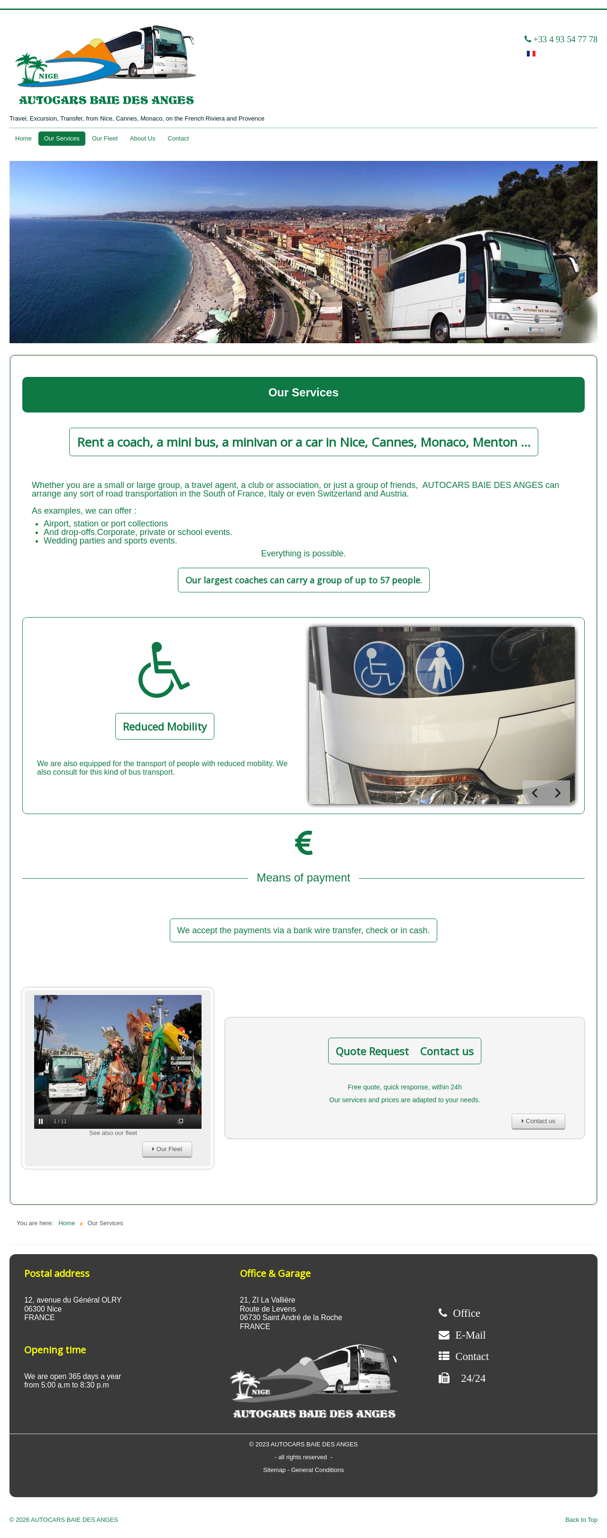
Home (23, 138)
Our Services (62, 138)
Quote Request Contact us (405, 1051)
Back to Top (581, 1519)
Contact (178, 138)
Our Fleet (105, 138)
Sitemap (275, 1469)
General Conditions (317, 1469)
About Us (142, 138)
